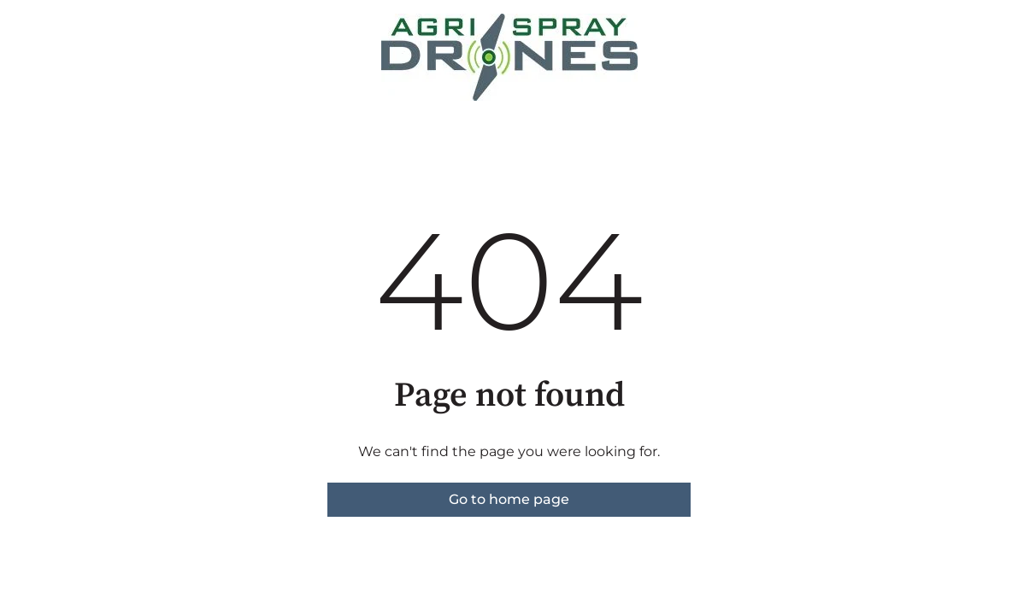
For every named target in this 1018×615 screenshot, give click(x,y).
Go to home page (509, 499)
